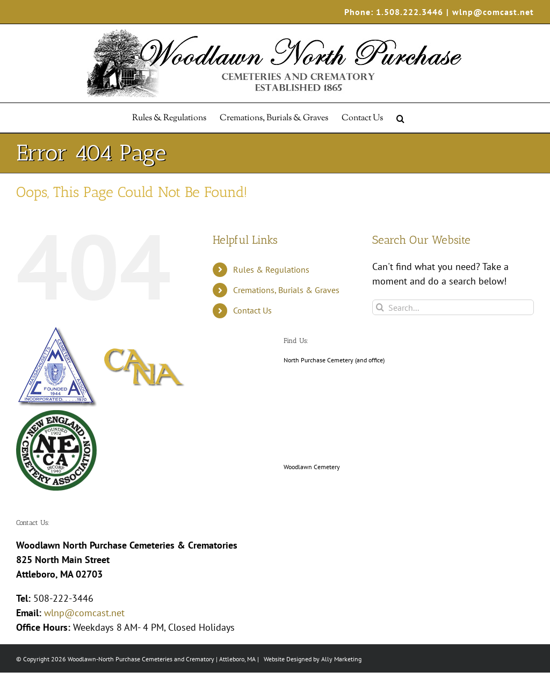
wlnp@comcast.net (493, 11)
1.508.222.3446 (409, 11)
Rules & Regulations (271, 269)
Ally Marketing (341, 659)
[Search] (380, 307)
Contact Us (252, 310)
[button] (400, 118)
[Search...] (453, 307)
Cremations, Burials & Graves (286, 289)
